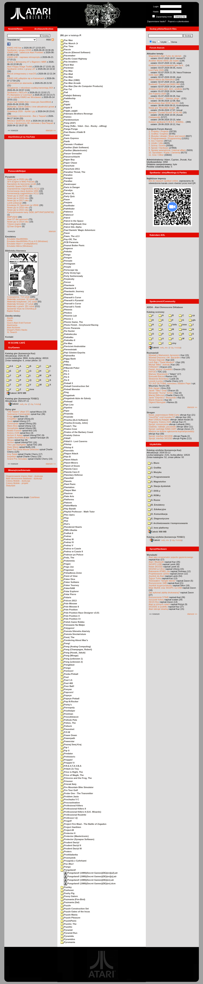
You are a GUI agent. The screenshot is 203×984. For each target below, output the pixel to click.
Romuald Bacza (156, 376)
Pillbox (66, 365)
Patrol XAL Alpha (71, 227)
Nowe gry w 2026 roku (18, 179)
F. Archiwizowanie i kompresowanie (168, 523)
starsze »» (51, 130)
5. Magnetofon (157, 481)
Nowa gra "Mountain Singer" (162, 108)
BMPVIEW (12, 217)
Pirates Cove (69, 429)
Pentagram (68, 263)
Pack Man (67, 65)
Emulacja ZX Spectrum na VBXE (23, 205)
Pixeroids (67, 450)
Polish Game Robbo (73, 622)
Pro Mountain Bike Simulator (77, 787)
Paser (65, 199)
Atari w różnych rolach (159, 604)
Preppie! (67, 760)
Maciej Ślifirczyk (156, 395)
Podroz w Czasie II (72, 551)
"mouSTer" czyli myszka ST (162, 417)
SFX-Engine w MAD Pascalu (21, 181)
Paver (65, 233)
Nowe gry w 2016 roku (18, 207)
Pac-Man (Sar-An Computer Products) (82, 86)
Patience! (67, 215)
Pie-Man (66, 343)
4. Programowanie (159, 477)
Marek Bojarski (156, 400)
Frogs (10, 416)
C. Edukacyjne (157, 509)
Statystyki (10, 485)
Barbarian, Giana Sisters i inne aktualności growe (30, 106)
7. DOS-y (154, 491)
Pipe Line (67, 404)
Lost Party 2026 (156, 70)
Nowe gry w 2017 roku (18, 200)
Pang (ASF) (68, 123)
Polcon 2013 (69, 600)
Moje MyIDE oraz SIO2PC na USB (165, 588)
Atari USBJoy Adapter (159, 419)
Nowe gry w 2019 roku (18, 198)
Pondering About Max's (74, 640)
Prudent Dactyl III (71, 848)
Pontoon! (67, 671)
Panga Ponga (69, 129)
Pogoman (67, 570)
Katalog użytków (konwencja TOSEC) (166, 537)
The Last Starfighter (16, 445)
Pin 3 (65, 374)
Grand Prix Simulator (17, 459)
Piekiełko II (68, 340)
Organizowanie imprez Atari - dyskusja (24, 476)
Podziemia (68, 561)
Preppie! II (67, 763)
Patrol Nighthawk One (73, 224)
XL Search (12, 332)
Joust (9, 421)
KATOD (152, 371)
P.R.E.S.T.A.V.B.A (71, 766)
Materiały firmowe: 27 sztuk (20, 304)
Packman (67, 68)
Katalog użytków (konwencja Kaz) (164, 450)
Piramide (67, 417)
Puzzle (66, 905)
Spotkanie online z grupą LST (21, 69)
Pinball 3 (67, 383)
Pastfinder (68, 205)
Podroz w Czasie (71, 548)
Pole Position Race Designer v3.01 (80, 613)
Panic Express (70, 138)
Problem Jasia (70, 796)
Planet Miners (69, 463)
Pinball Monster (70, 389)
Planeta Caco (69, 469)
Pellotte (66, 251)
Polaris (66, 597)
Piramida (67, 413)
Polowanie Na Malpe (73, 625)
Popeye (66, 695)
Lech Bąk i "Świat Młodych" (162, 362)
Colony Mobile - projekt (17, 483)
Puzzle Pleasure (70, 917)
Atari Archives (13, 327)
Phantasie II (68, 288)
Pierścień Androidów (73, 346)
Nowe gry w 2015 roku (18, 210)
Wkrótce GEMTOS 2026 (18, 121)
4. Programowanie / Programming (165, 138)
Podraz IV (67, 542)
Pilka (65, 361)
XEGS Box (154, 602)
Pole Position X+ (71, 619)
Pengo (66, 254)
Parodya (67, 190)
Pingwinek (68, 395)
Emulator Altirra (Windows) (20, 246)
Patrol (65, 218)
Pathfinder (68, 209)
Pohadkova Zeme (71, 573)
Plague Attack (69, 453)
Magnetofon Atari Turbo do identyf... (166, 56)
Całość (13, 404)
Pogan (66, 564)
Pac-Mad (67, 74)
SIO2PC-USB (155, 564)
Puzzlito (66, 927)
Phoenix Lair (69, 316)
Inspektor (11, 456)
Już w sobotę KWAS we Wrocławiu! (24, 97)
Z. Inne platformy (158, 528)
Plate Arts (67, 496)
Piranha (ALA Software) (74, 420)
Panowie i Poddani (72, 144)
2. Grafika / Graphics (159, 134)
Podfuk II (67, 533)
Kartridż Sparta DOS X (18, 186)
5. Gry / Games (156, 141)
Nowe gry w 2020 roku (18, 196)
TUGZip (37, 404)
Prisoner (67, 781)
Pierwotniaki (69, 349)
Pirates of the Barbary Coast (77, 432)
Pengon (66, 257)
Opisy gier (10, 409)
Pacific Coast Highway (74, 59)
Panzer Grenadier (71, 153)
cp (192, 315)
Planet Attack (69, 459)
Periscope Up (69, 270)
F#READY (154, 367)
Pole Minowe (69, 603)
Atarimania (12, 325)
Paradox (67, 175)
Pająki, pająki (69, 111)
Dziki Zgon (154, 75)
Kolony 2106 (13, 433)
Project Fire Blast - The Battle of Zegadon (84, 824)
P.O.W (65, 732)
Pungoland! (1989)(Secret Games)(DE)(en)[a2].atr (91, 873)
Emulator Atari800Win (17, 239)
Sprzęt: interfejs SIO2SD (160, 438)
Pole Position (69, 609)
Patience (67, 211)
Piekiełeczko (69, 334)
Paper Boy (68, 159)
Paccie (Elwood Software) (75, 52)
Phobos (66, 313)
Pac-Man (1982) (70, 80)
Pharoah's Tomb (71, 306)
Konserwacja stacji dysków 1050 (22, 191)
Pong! (65, 643)
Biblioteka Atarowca (15, 251)
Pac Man (67, 40)
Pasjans (66, 202)
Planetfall (67, 478)
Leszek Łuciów (156, 381)
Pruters (66, 851)
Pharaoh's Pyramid (72, 300)
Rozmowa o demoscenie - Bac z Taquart (26, 116)
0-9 (9, 366)
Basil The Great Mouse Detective (23, 449)
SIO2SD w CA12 (157, 569)
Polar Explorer (70, 591)
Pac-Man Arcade (71, 83)
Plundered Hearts (71, 527)
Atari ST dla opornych (17, 219)
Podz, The (67, 557)
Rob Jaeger (154, 388)
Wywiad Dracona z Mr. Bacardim (164, 357)
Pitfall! (66, 438)
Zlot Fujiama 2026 (157, 93)
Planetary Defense (72, 475)
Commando (12, 423)
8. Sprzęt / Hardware (159, 148)
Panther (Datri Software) (75, 147)
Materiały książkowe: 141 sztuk (22, 301)
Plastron (67, 493)
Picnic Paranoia (70, 328)
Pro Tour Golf (69, 790)
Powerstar (67, 741)
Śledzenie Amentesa (158, 379)
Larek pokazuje (14, 203)
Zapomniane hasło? (156, 21)
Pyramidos (68, 939)
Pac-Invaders (69, 61)
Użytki (163, 42)
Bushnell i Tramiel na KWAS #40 (164, 84)
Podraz (66, 536)
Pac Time (67, 46)
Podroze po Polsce (72, 554)
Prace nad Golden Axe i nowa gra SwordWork (29, 102)
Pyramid (67, 930)
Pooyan (66, 689)
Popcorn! (67, 692)
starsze (52, 231)
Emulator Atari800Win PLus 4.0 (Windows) (27, 241)
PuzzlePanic (69, 921)
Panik (65, 141)
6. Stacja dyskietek (159, 486)
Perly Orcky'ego (70, 273)
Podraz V (67, 545)
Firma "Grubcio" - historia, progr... (165, 98)
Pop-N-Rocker (69, 701)
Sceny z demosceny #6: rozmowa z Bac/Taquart (30, 123)
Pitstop (66, 444)
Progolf (66, 821)
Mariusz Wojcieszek (158, 374)
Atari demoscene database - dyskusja (24, 478)
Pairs (65, 101)
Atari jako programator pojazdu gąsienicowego (171, 557)
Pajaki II (66, 107)
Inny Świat (12, 454)
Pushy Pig (67, 893)
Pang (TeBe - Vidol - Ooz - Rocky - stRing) (84, 126)
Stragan (151, 412)
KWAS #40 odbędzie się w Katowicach (25, 78)
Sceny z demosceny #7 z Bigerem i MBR (26, 62)
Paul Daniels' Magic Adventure (78, 230)
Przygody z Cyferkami (73, 861)
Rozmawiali (153, 353)
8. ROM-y (154, 495)
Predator (67, 753)
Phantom (67, 294)
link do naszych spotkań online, (164, 181)
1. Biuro (153, 463)
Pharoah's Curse (71, 303)
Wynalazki (152, 555)
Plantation (67, 487)
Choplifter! (12, 419)
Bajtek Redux (13, 311)
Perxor (66, 282)
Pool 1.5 (66, 680)
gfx (192, 320)
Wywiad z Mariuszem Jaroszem (164, 355)
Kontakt (9, 337)
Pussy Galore (69, 896)
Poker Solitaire (70, 582)
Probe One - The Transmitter (77, 793)
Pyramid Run (69, 933)
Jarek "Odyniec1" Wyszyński (162, 397)
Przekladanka (69, 854)
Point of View (69, 576)
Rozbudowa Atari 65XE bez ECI (164, 103)
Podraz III (67, 539)
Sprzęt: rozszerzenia (158, 424)
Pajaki (65, 104)
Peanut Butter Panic (73, 245)
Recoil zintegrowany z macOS (21, 73)
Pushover (67, 890)
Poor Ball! (67, 686)
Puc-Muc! (67, 864)
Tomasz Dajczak (156, 360)
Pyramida (67, 936)
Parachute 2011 (70, 169)
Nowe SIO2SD (156, 566)
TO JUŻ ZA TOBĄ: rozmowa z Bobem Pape (170, 383)
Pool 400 (67, 683)
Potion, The (68, 723)
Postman (67, 714)
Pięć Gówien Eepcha (73, 352)
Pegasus (67, 248)
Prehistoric (68, 756)
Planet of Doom (70, 466)
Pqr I (65, 747)
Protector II (68, 833)
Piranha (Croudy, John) (74, 423)
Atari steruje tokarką (158, 609)
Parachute (67, 166)
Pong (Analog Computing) (76, 646)
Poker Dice (68, 579)
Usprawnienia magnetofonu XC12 (23, 188)
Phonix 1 (67, 319)
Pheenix (66, 309)
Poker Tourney (70, 585)
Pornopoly (68, 707)
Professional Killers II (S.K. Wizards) (81, 812)
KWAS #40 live (14, 48)
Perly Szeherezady (72, 276)
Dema (174, 42)
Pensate (66, 261)
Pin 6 (65, 377)
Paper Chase (69, 163)
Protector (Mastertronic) (75, 836)
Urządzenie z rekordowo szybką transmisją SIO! (30, 88)
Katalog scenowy (155, 312)
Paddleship (68, 98)
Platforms (67, 499)
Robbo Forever (14, 430)
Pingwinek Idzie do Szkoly (76, 398)
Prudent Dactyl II (71, 845)
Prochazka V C (70, 799)
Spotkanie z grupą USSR (19, 50)
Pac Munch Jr (69, 43)
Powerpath (68, 738)
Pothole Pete (69, 720)
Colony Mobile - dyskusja (18, 481)
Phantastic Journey (72, 291)
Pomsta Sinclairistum (73, 634)
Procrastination (70, 802)
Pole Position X (70, 616)
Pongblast (67, 665)
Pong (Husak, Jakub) (73, 652)
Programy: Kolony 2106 (160, 422)
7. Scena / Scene (157, 145)
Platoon (66, 502)
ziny (172, 343)
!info (173, 324)
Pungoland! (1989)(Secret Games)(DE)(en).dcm (90, 883)
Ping (65, 392)
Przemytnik (68, 858)
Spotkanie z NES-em (17, 92)
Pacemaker (68, 55)
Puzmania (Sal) (70, 902)
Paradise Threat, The (73, 172)
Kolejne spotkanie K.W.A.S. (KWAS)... (167, 122)
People (66, 267)
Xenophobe (12, 428)
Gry (154, 42)
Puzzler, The (69, 924)
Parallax (66, 181)
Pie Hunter (68, 331)
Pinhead (67, 401)
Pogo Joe (67, 567)
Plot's (65, 524)
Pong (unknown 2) (72, 662)
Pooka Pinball (69, 674)
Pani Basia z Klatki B (73, 132)
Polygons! (67, 628)
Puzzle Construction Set (75, 908)
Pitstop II (67, 447)
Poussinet (67, 729)
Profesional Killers (72, 805)
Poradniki (10, 177)
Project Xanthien (71, 827)
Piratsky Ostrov (70, 435)
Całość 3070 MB (16, 393)
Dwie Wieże (13, 447)
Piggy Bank (68, 359)
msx (183, 329)
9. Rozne (154, 500)
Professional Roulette (73, 815)
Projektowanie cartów (159, 573)
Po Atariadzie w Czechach (19, 95)
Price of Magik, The (72, 775)
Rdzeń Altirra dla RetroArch (162, 79)
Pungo (66, 867)
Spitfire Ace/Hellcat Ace (18, 437)
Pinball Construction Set (75, 386)
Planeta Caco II (70, 472)
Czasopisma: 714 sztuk (18, 297)
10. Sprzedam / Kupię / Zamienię (164, 152)
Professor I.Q (69, 818)
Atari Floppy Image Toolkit (20, 66)
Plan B (66, 456)
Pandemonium (70, 120)
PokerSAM (68, 588)
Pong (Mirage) (69, 655)
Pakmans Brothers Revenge (77, 113)
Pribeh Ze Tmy (70, 769)
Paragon (67, 178)
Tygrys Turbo (155, 578)
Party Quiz (68, 196)
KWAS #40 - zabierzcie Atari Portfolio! (25, 52)
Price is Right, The (72, 772)
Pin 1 (65, 371)
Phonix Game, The (72, 322)
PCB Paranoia (69, 242)
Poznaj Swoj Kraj (71, 744)
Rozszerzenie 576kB (159, 597)
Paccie (66, 49)
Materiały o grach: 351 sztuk (20, 306)
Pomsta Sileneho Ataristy (75, 631)
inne (30, 389)
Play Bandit (68, 509)
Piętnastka (68, 355)
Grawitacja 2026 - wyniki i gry (21, 111)
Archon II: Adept (15, 435)
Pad (64, 92)
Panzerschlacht (70, 156)
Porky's (66, 704)
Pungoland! (68, 870)
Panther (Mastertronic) (74, 150)
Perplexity (67, 279)
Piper (65, 411)
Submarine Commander (18, 414)
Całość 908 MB (157, 531)
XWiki (10, 320)
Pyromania (68, 942)
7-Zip (31, 404)
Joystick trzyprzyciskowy (160, 585)
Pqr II (65, 750)
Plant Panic (68, 484)
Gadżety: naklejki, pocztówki (162, 426)
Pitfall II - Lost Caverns (74, 441)
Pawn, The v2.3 (70, 236)
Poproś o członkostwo (178, 21)
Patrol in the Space (72, 221)
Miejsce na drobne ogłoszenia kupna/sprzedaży (171, 431)
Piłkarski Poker (70, 368)
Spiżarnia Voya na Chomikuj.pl (21, 308)
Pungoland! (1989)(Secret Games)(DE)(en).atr (89, 880)
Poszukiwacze (70, 717)
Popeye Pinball (70, 698)
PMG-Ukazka (69, 530)
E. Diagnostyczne (158, 518)
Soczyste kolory (156, 599)
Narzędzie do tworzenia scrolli (21, 184)
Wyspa (10, 440)
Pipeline (66, 407)
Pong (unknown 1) (72, 659)
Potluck (66, 726)
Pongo (66, 668)
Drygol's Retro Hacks (17, 330)
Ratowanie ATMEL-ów (159, 571)
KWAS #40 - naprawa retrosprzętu (23, 57)
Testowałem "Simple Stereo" (162, 581)
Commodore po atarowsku (20, 83)
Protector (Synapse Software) (77, 839)
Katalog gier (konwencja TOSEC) (22, 398)
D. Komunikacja (158, 514)
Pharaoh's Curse (71, 297)
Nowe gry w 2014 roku (18, 221)
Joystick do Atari (156, 576)
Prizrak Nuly (69, 784)
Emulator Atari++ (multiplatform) (22, 243)
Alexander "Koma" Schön (161, 393)
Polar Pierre (68, 594)
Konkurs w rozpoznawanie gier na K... (167, 65)
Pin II (65, 380)
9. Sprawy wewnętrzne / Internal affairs (167, 150)
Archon (10, 442)
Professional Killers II (73, 809)
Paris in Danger (70, 187)
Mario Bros (12, 426)
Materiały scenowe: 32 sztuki (21, 299)
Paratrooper (68, 184)
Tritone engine (14, 224)
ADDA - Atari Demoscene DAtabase (165, 307)
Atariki (10, 318)
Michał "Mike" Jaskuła (159, 364)
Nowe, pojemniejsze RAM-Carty (164, 415)
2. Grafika (154, 467)
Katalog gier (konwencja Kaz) (20, 353)
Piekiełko (67, 337)
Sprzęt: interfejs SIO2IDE (161, 436)
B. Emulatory (156, 505)
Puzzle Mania (69, 915)
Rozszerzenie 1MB (158, 583)
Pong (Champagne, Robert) (76, 649)
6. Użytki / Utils (156, 143)
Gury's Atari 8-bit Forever (19, 323)
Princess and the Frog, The (76, 778)
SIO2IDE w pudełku (158, 606)
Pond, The (67, 637)
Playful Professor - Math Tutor (78, 511)
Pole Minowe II (70, 606)
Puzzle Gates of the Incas (75, 911)
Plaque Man (68, 490)
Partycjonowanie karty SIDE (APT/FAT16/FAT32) (30, 212)
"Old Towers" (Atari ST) (18, 412)
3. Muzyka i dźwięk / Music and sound (167, 136)
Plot (64, 521)
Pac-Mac (67, 71)
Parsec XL (67, 193)
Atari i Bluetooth (156, 562)
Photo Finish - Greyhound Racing (79, 325)
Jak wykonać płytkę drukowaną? (164, 592)
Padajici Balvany (71, 95)
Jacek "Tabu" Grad (158, 390)
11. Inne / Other (156, 155)
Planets (66, 481)
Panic (65, 135)
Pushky (66, 887)
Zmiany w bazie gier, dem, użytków (165, 89)
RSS (50, 39)
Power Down (69, 735)
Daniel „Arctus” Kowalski (160, 369)
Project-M (67, 830)
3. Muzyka (155, 472)
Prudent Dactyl (70, 842)
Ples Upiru (68, 515)
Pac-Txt (66, 89)
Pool (65, 677)
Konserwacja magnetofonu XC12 (23, 193)
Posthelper (68, 711)
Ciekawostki (154, 117)
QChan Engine (14, 226)
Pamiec (66, 117)
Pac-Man (67, 77)
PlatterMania (69, 505)
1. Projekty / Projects (159, 131)
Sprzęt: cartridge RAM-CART (162, 429)
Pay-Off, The (69, 239)
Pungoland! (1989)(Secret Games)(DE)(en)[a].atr (90, 876)
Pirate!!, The (69, 426)
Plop (65, 518)
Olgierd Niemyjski (157, 402)
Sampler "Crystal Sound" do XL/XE (165, 112)
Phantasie (67, 285)
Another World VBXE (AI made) (164, 60)
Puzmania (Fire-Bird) (73, 899)
